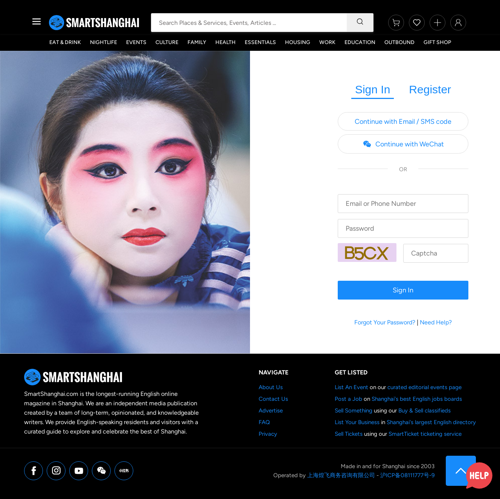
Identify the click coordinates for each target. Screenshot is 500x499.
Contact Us (273, 399)
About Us (271, 387)
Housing (297, 42)
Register (430, 89)
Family (197, 42)
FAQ (264, 422)
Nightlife (103, 42)
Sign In (372, 89)
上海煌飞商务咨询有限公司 (341, 475)
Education (360, 42)
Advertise (271, 410)
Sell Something (353, 410)
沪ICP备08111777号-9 (407, 475)
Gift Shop (437, 42)
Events (136, 42)
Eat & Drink (65, 42)
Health (225, 42)
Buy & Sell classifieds (424, 410)
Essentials (260, 42)
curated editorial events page (424, 387)
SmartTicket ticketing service (425, 434)
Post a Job (348, 399)
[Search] (360, 23)
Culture (166, 42)
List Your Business (357, 422)
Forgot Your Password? (384, 322)
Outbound (399, 42)
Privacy (268, 434)
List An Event (351, 387)
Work (327, 42)
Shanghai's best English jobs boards (417, 399)
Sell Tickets (349, 434)
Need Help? (436, 322)
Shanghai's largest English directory (431, 422)
